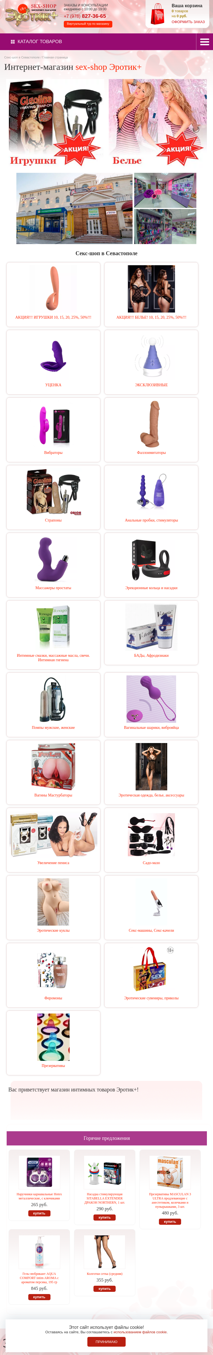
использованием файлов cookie (140, 1332)
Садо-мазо (151, 863)
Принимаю (107, 1342)
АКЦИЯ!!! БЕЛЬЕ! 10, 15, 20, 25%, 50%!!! (151, 317)
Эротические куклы (53, 930)
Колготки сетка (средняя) (104, 1274)
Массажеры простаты (53, 588)
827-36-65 (85, 16)
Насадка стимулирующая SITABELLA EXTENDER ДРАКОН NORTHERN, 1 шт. (104, 1198)
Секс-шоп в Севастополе (22, 57)
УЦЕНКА (53, 385)
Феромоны (53, 998)
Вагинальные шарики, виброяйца (151, 728)
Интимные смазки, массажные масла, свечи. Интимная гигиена (53, 657)
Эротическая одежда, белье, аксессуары (151, 795)
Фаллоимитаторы (151, 453)
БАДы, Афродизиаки (151, 655)
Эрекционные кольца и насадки (151, 588)
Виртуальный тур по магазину (88, 23)
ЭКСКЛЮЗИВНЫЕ (151, 385)
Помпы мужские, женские (53, 728)
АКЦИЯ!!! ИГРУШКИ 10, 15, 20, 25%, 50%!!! (53, 317)
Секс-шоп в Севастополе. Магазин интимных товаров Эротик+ (30, 14)
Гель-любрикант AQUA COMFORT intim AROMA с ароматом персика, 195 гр (39, 1278)
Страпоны (53, 520)
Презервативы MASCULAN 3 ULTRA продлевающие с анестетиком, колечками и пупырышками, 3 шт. (170, 1200)
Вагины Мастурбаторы (53, 795)
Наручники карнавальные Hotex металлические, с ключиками (39, 1196)
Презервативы (53, 1066)
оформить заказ (188, 22)
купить (39, 1213)
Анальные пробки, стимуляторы (151, 520)
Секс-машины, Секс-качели (151, 930)
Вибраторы (53, 453)
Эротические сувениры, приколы (151, 998)
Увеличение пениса (53, 863)
